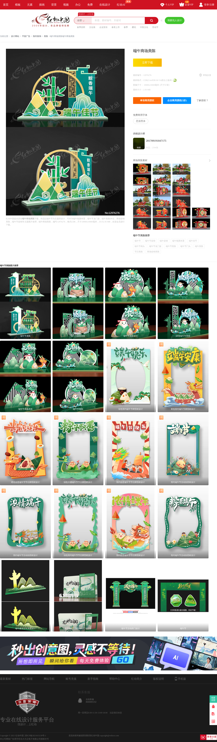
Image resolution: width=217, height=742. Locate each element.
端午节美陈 (171, 246)
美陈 (46, 36)
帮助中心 (114, 678)
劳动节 (155, 27)
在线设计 (104, 4)
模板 (18, 4)
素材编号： (138, 75)
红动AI (122, 3)
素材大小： (138, 90)
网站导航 (49, 678)
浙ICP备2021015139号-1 (35, 735)
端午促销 (164, 241)
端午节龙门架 (155, 246)
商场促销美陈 (153, 251)
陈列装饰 (37, 36)
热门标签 (27, 678)
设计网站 (15, 36)
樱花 (134, 27)
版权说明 (158, 678)
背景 (54, 4)
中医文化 (144, 27)
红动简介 (136, 678)
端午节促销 (150, 241)
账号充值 (71, 678)
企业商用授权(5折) (177, 100)
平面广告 (26, 36)
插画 (42, 4)
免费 (90, 4)
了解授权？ (202, 100)
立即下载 (147, 62)
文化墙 (92, 27)
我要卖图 (213, 699)
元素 (30, 4)
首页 (5, 4)
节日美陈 (139, 251)
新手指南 (92, 678)
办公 (78, 4)
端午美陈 (199, 246)
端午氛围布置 (178, 241)
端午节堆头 (140, 246)
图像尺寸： (138, 85)
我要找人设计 (174, 20)
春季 (126, 27)
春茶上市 (116, 27)
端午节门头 (185, 246)
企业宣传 (103, 27)
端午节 (138, 241)
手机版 (180, 678)
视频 (66, 4)
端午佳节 (193, 241)
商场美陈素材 (140, 160)
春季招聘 (81, 27)
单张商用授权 (147, 100)
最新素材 (5, 678)
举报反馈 (207, 75)
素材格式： (138, 80)
